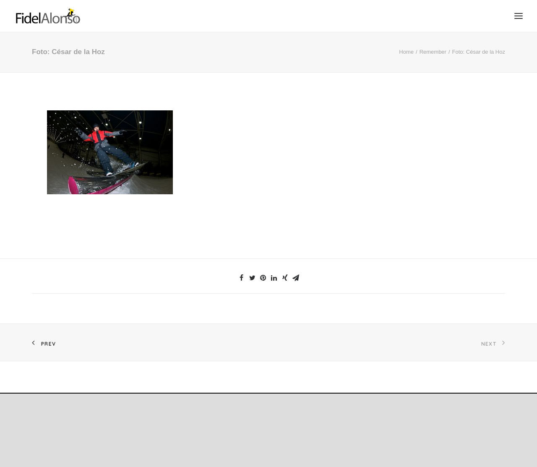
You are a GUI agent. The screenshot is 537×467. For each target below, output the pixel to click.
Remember (433, 52)
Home (406, 52)
